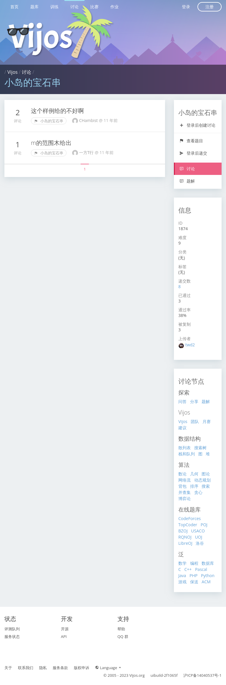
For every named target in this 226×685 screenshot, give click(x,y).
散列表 (184, 447)
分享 (194, 401)
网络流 (184, 480)
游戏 (182, 581)
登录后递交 (193, 153)
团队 (195, 421)
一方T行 (87, 152)
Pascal (201, 569)
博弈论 (184, 498)
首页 (14, 6)
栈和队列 (186, 454)
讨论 (74, 6)
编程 (194, 563)
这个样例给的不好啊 (57, 111)
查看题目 (191, 140)
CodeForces (189, 518)
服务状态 (12, 636)
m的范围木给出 (51, 143)
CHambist (89, 120)
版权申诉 (81, 667)
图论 (206, 474)
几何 (194, 474)
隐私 (43, 667)
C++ (188, 569)
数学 (182, 563)
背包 (182, 486)
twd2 (190, 344)
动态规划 (202, 480)
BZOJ (183, 531)
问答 (182, 401)
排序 (194, 486)
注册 (209, 6)
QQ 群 (122, 636)
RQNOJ (185, 537)
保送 (194, 581)
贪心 (198, 492)
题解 (187, 181)
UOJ (198, 537)
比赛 (94, 6)
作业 (114, 6)
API (64, 636)
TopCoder (187, 524)
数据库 (208, 563)
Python (208, 575)
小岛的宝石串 (48, 120)
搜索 (206, 486)
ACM (206, 581)
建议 (182, 427)
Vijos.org (137, 675)
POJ (204, 524)
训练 (54, 6)
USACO (198, 531)
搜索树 (200, 447)
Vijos (12, 72)
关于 (8, 667)
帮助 (121, 628)
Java (182, 575)
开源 (65, 628)
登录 (186, 6)
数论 (182, 474)
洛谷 (200, 543)
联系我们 (25, 667)
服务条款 (60, 667)
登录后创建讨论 (197, 125)
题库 (34, 6)
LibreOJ (185, 543)
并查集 (184, 492)
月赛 (206, 421)
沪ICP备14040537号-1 (202, 675)
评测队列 (12, 628)
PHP (193, 575)
